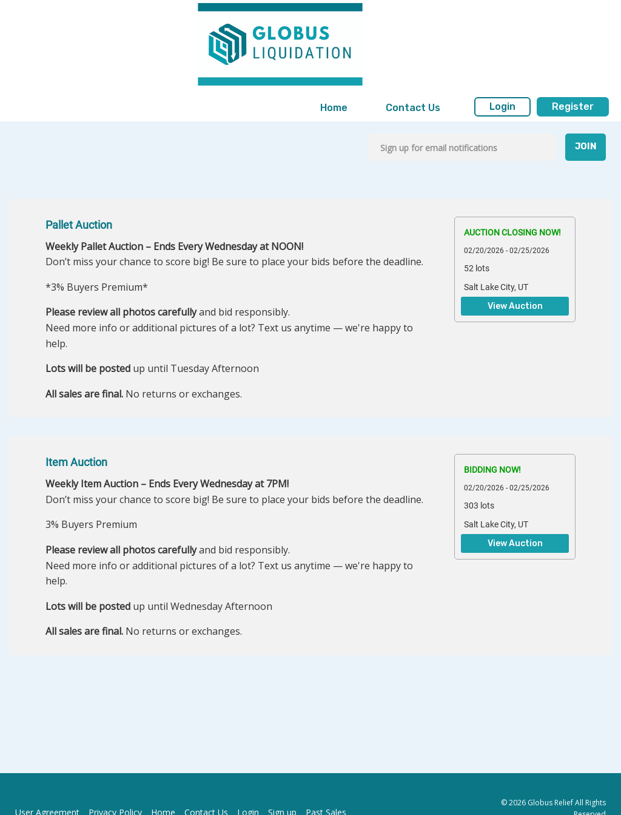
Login (502, 106)
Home (333, 107)
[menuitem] (333, 108)
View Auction (515, 306)
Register (573, 106)
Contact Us (413, 107)
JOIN (586, 146)
